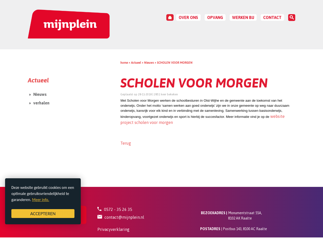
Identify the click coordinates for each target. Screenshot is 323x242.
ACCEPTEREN (43, 213)
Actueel (136, 62)
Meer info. (40, 199)
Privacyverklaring (113, 229)
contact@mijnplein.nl (124, 217)
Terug (125, 143)
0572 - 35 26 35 (118, 209)
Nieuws (149, 62)
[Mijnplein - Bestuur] (69, 24)
